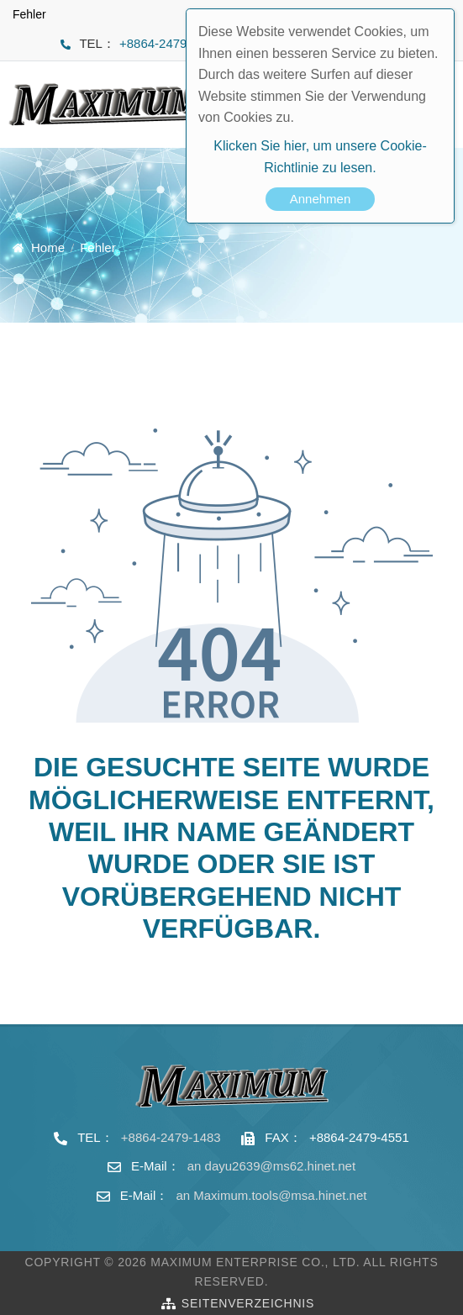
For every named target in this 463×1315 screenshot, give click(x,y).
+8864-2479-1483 (169, 43)
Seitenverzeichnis (248, 1303)
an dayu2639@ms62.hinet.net (271, 1166)
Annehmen (320, 199)
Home (48, 247)
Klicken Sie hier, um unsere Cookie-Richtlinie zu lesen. (319, 157)
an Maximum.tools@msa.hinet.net (271, 1195)
